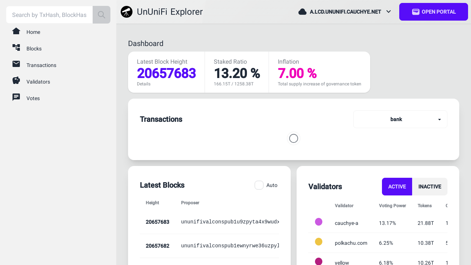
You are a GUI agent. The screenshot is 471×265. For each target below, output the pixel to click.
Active (397, 187)
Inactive (429, 187)
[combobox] (49, 15)
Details (143, 83)
